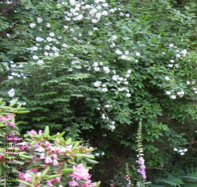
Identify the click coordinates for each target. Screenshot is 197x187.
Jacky (10, 183)
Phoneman (14, 136)
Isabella (12, 173)
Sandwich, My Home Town (14, 145)
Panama (12, 164)
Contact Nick (12, 157)
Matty (10, 178)
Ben (8, 168)
